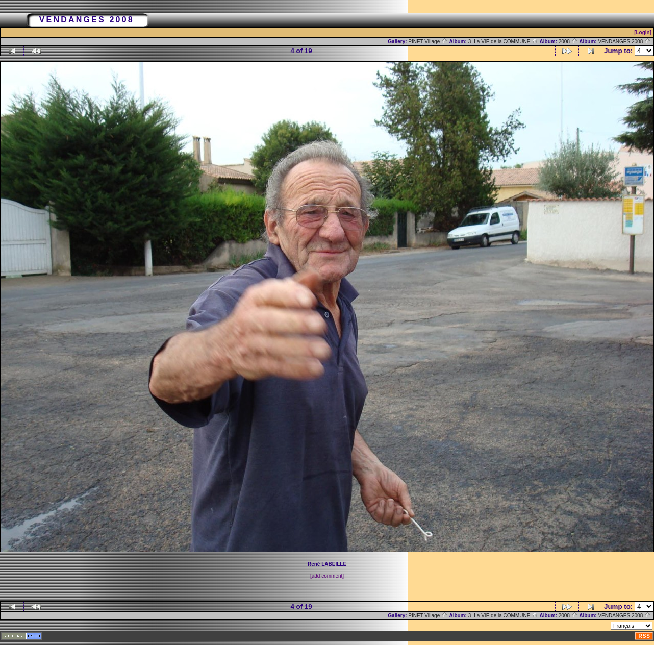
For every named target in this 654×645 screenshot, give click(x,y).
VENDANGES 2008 (624, 41)
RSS (644, 636)
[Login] (642, 32)
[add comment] (327, 576)
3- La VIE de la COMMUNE (503, 41)
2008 (568, 41)
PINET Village (428, 41)
